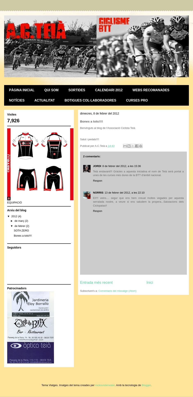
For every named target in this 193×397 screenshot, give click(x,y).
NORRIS (98, 192)
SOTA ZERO (21, 230)
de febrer (20, 226)
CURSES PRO (137, 100)
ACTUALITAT (44, 100)
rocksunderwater (105, 385)
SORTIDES (76, 90)
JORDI (97, 166)
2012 (14, 216)
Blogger (146, 385)
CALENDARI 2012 (109, 90)
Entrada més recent (96, 282)
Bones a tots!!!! (23, 235)
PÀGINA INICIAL (21, 90)
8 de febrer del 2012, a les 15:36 (121, 166)
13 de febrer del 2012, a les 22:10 (125, 192)
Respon (97, 180)
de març (20, 220)
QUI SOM (51, 90)
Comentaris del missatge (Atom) (117, 290)
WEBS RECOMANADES (150, 90)
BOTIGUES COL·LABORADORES (90, 100)
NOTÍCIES (17, 100)
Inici (149, 282)
